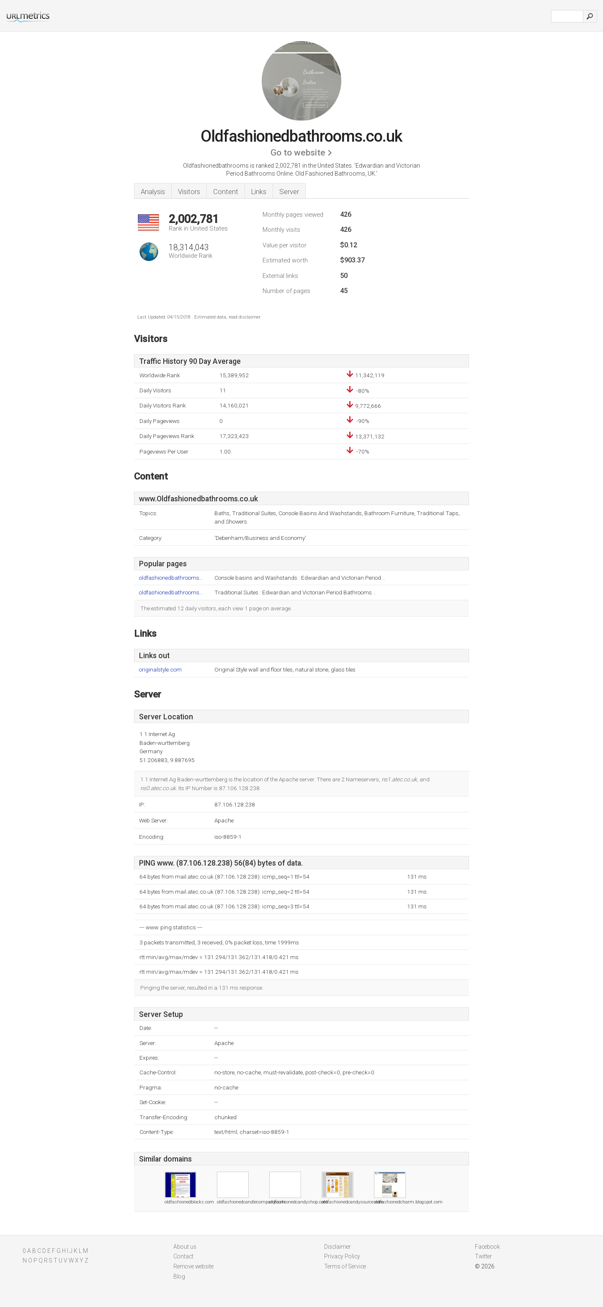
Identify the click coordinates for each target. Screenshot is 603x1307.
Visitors (189, 191)
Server (289, 191)
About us (184, 1246)
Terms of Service (345, 1266)
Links (258, 191)
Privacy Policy (342, 1256)
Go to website (298, 153)
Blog (179, 1276)
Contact (183, 1256)
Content (225, 191)
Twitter (483, 1256)
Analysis (153, 191)
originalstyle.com (160, 669)
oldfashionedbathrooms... (171, 578)
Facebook (487, 1246)
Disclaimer (337, 1246)
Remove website (193, 1266)
